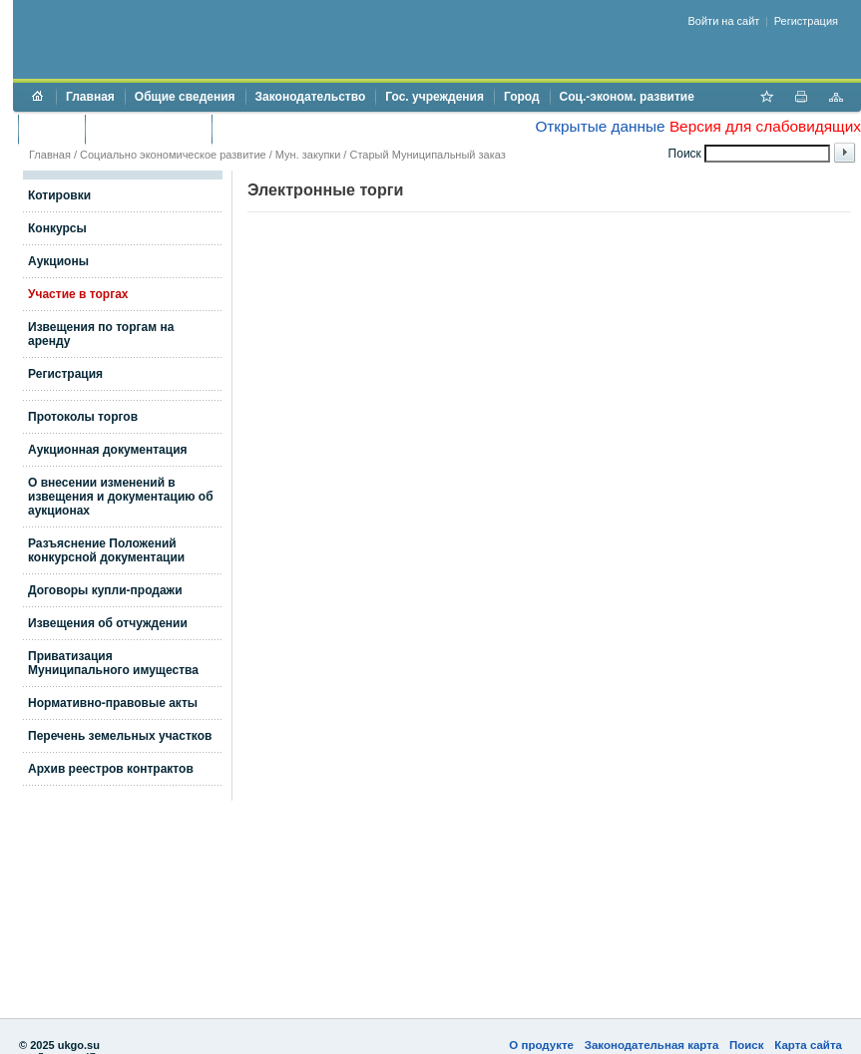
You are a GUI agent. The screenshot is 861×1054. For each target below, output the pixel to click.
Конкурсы (57, 228)
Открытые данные (599, 126)
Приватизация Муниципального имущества (113, 663)
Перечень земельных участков (120, 736)
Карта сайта (808, 1045)
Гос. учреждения (434, 97)
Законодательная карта (652, 1045)
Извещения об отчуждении (108, 623)
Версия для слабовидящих (765, 126)
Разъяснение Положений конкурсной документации (106, 550)
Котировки (59, 195)
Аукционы (58, 261)
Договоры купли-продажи (105, 590)
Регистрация (806, 21)
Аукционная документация (108, 450)
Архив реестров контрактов (111, 769)
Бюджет (51, 129)
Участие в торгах (78, 294)
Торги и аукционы (148, 129)
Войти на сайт (724, 21)
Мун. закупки (307, 155)
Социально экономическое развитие (173, 155)
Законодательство (310, 97)
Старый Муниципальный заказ (427, 155)
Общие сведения (185, 97)
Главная (90, 97)
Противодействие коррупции (307, 129)
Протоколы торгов (83, 417)
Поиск (746, 1045)
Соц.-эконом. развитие (627, 97)
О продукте (541, 1045)
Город (522, 97)
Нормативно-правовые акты (113, 703)
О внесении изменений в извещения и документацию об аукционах (121, 497)
